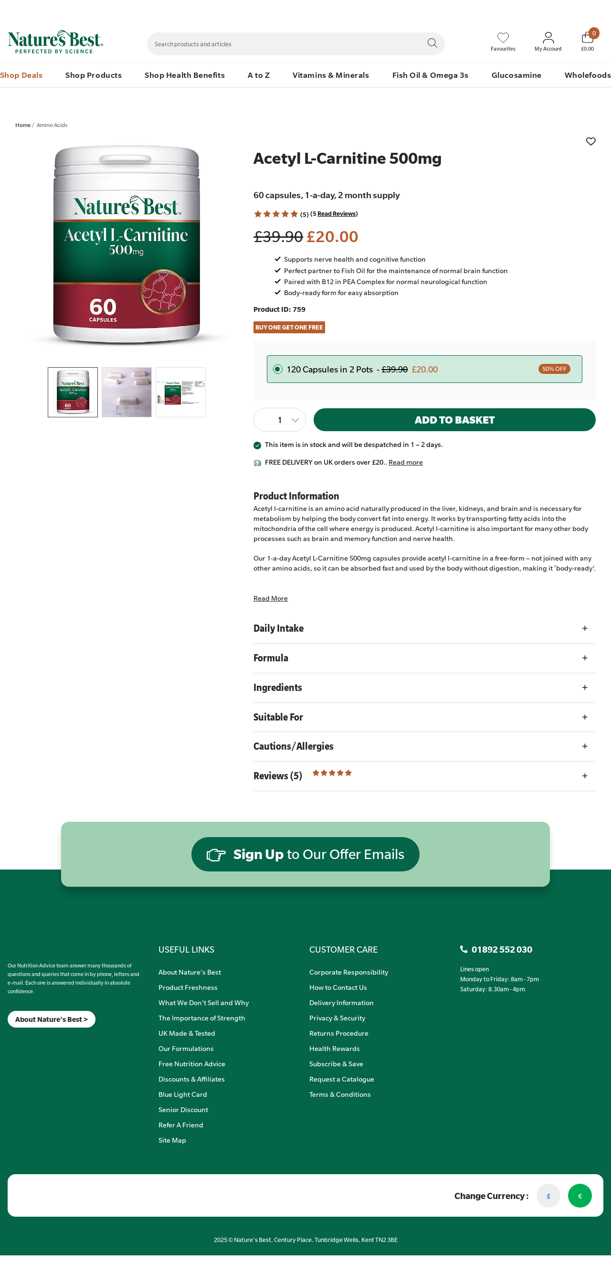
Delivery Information (341, 1002)
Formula (270, 657)
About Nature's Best (189, 971)
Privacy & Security (337, 1017)
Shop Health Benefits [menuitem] (185, 75)
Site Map (172, 1140)
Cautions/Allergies (293, 746)
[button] (276, 214)
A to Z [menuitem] (259, 75)
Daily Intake (278, 628)
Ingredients (277, 687)
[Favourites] (503, 42)
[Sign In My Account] (548, 42)
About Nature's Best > (51, 1019)
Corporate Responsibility (348, 971)
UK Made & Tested (186, 1033)
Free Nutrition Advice (191, 1063)
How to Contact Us (338, 987)
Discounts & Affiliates (191, 1078)
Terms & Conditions (340, 1094)
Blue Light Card (182, 1094)
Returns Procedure (339, 1033)
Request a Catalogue (341, 1078)
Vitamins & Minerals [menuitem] (331, 75)
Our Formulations (186, 1048)
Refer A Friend (180, 1124)
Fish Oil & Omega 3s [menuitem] (430, 75)
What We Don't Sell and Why (203, 1002)
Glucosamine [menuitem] (517, 75)
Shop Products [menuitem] (93, 75)
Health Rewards (334, 1048)
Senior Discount (183, 1109)
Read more (406, 461)
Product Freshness (188, 987)
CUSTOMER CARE (343, 949)
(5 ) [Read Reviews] (334, 213)
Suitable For (278, 717)
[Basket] (587, 41)
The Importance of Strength (201, 1017)
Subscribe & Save (336, 1063)
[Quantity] (280, 419)
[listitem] (127, 248)
